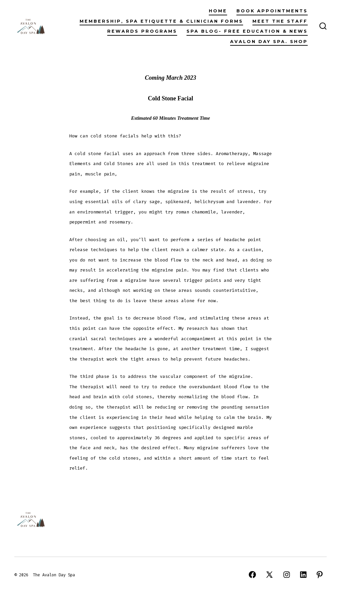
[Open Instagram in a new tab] (287, 575)
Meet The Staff (280, 21)
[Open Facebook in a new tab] (252, 575)
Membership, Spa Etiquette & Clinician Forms (161, 21)
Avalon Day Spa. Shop (269, 41)
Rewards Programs (142, 31)
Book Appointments (272, 10)
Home (218, 10)
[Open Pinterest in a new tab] (320, 575)
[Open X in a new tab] (269, 575)
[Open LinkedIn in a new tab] (303, 575)
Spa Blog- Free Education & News (247, 31)
